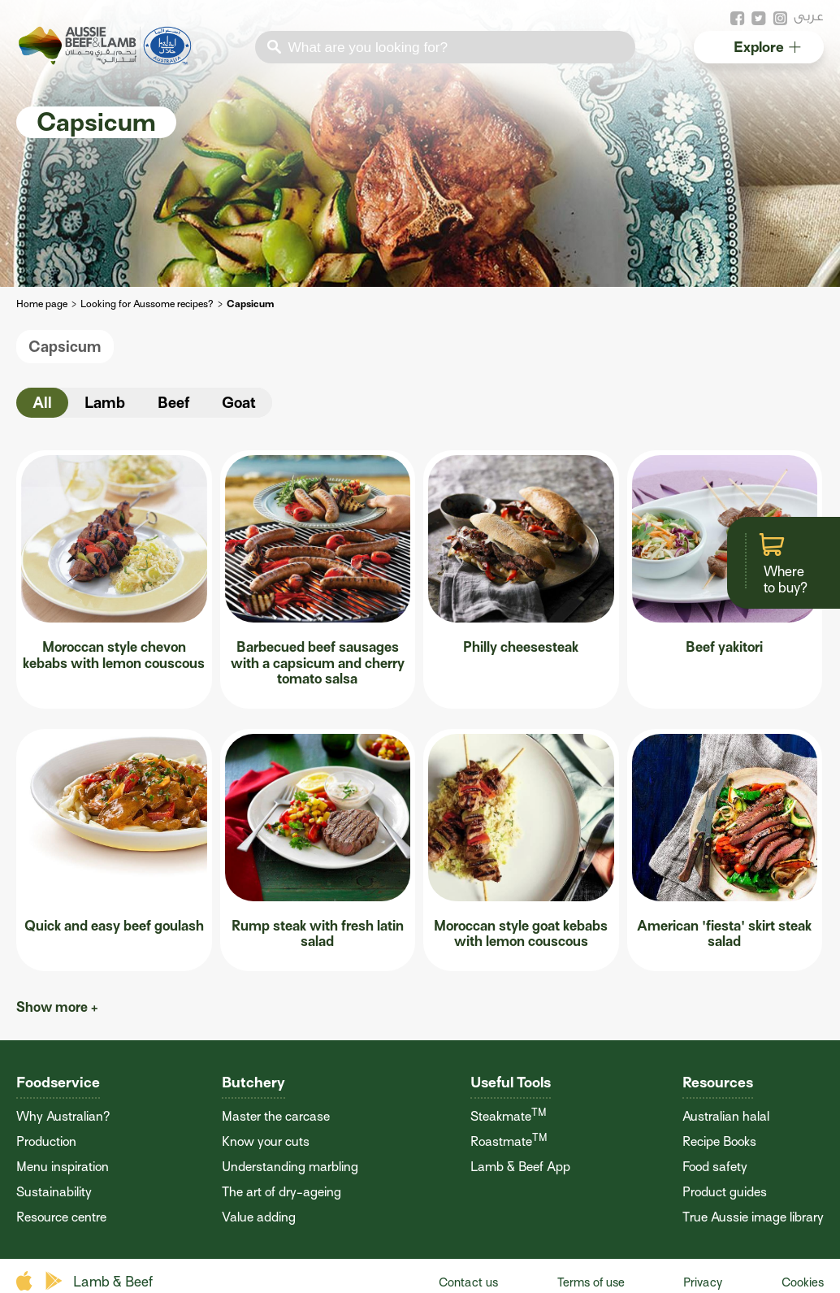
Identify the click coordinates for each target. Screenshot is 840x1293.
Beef (173, 402)
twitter (758, 18)
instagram (780, 18)
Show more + (57, 1007)
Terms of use (591, 1282)
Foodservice (58, 1082)
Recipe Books (719, 1142)
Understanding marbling (290, 1167)
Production (46, 1142)
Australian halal (725, 1116)
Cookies (803, 1282)
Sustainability (54, 1192)
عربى (809, 15)
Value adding (259, 1217)
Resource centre (61, 1217)
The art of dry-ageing (281, 1192)
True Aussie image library (753, 1217)
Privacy (702, 1282)
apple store (26, 1281)
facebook (737, 18)
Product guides (724, 1192)
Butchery (253, 1082)
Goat (239, 402)
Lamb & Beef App (520, 1167)
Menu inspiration (62, 1167)
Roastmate (509, 1142)
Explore (766, 46)
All (42, 402)
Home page (41, 304)
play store (55, 1281)
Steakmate (508, 1116)
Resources (717, 1082)
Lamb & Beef (113, 1282)
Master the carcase (276, 1116)
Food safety (714, 1167)
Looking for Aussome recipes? (147, 304)
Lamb (104, 402)
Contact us (468, 1282)
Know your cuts (266, 1142)
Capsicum (65, 346)
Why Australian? (63, 1116)
